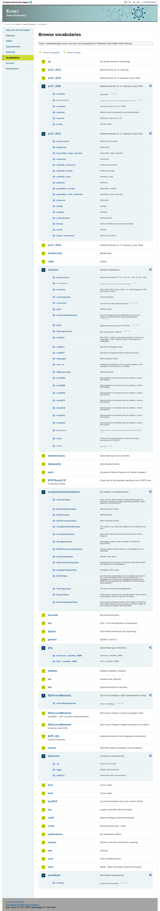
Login (129, 2)
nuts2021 (60, 415)
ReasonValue (62, 594)
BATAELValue (62, 515)
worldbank (54, 875)
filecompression (64, 331)
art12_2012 (54, 69)
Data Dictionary (29, 24)
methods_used (63, 177)
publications (55, 834)
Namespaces (12, 68)
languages (61, 358)
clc (57, 764)
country (60, 883)
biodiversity (55, 253)
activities (60, 94)
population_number (65, 188)
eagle (59, 770)
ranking (60, 212)
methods (60, 112)
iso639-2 (60, 337)
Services (10, 63)
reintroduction (63, 218)
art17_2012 (54, 133)
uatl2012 (60, 775)
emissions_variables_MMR (69, 655)
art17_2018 (54, 245)
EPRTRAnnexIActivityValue (69, 549)
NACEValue (61, 576)
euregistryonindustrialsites (64, 492)
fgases (52, 631)
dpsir (58, 309)
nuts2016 (60, 408)
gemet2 (52, 639)
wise (50, 867)
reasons (60, 118)
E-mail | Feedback (15, 902)
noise (51, 826)
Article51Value (63, 500)
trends (59, 124)
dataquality (54, 464)
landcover (54, 756)
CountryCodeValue (65, 534)
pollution (60, 182)
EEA (18, 2)
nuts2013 (60, 400)
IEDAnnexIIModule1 (59, 695)
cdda (51, 261)
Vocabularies (13, 57)
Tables (9, 41)
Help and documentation (18, 30)
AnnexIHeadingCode (66, 703)
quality (59, 206)
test (50, 850)
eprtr (50, 472)
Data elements (13, 46)
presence (60, 200)
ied (49, 687)
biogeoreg (61, 147)
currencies (61, 303)
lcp (49, 809)
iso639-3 (60, 347)
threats (59, 224)
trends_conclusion (65, 235)
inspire (52, 748)
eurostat (53, 615)
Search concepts (74, 52)
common (53, 269)
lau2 (50, 793)
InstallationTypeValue (66, 570)
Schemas (10, 52)
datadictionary (56, 455)
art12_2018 (54, 78)
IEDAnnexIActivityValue (67, 562)
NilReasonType (63, 372)
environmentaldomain (66, 315)
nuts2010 (60, 393)
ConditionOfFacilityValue (68, 526)
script (59, 438)
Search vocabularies (51, 52)
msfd (51, 817)
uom (50, 858)
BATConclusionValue (66, 521)
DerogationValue (64, 541)
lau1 (50, 785)
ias (49, 679)
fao (50, 623)
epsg (58, 325)
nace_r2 (60, 364)
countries (60, 106)
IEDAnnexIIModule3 (59, 713)
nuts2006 (60, 385)
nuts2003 (60, 378)
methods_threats (64, 171)
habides (52, 671)
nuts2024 (60, 423)
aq (49, 61)
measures (61, 159)
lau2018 (52, 801)
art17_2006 (54, 86)
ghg (50, 647)
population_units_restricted (69, 194)
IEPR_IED (53, 736)
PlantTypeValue (63, 589)
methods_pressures (65, 165)
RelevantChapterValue (67, 602)
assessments (62, 141)
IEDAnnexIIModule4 (59, 724)
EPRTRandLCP (57, 480)
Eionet (18, 24)
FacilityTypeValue (64, 556)
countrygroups (63, 297)
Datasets (10, 35)
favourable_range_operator (69, 153)
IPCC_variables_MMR (66, 661)
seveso (52, 842)
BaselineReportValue (66, 509)
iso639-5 (60, 353)
